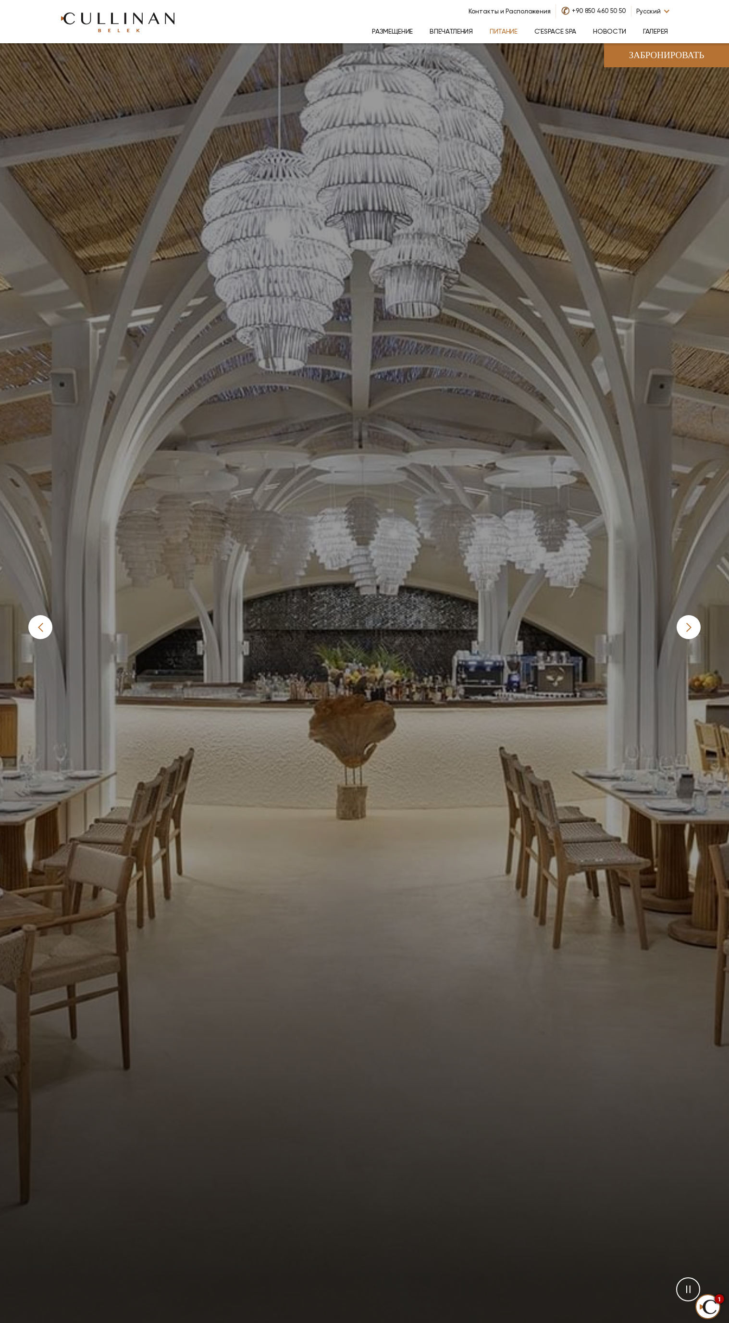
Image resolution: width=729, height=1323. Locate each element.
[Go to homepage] (117, 21)
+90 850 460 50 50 (599, 10)
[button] (40, 627)
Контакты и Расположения (510, 11)
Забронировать (666, 56)
